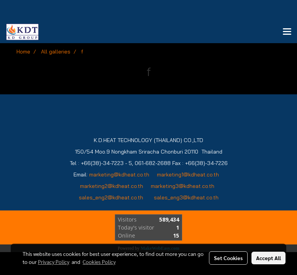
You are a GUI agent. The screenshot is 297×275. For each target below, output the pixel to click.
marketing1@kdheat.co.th (188, 174)
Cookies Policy (99, 261)
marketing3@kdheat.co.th (183, 186)
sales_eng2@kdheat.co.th (111, 197)
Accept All (268, 257)
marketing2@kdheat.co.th (111, 186)
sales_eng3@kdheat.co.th (186, 197)
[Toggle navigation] (287, 32)
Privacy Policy (53, 261)
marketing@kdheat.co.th (119, 174)
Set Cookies (228, 257)
